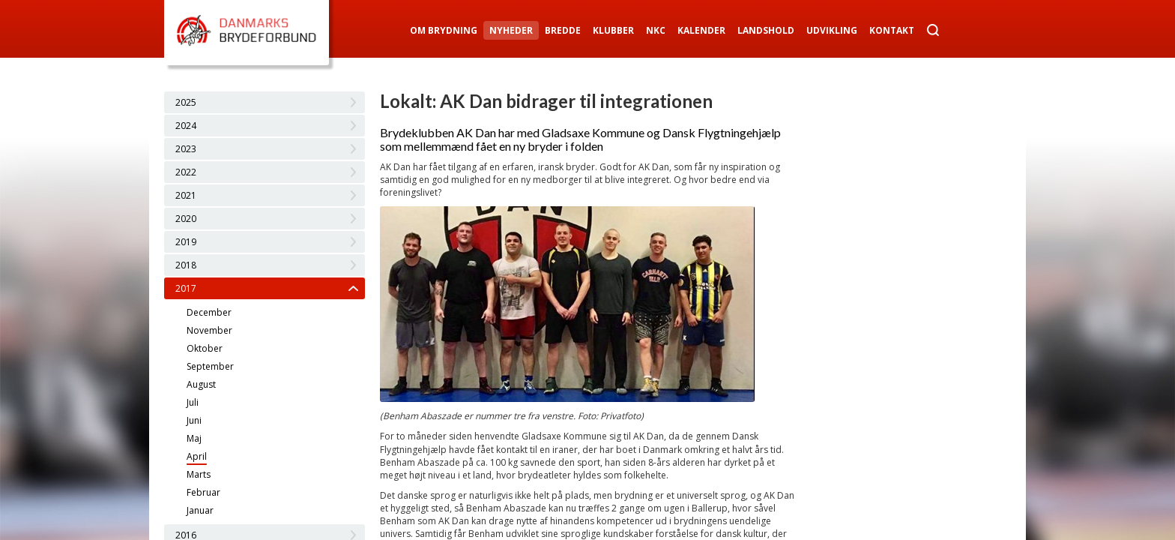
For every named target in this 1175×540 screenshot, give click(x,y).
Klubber (613, 30)
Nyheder (511, 30)
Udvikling (831, 30)
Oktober (205, 348)
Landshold (765, 30)
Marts (199, 474)
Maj (194, 438)
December (209, 312)
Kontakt (891, 30)
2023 (185, 148)
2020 (185, 218)
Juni (194, 420)
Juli (193, 402)
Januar (200, 510)
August (201, 384)
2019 (185, 242)
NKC (655, 30)
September (210, 366)
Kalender (701, 30)
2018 (185, 265)
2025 (185, 102)
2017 (185, 288)
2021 (185, 195)
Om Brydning (443, 30)
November (209, 330)
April (197, 456)
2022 (185, 172)
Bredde (563, 30)
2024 (185, 125)
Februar (203, 492)
